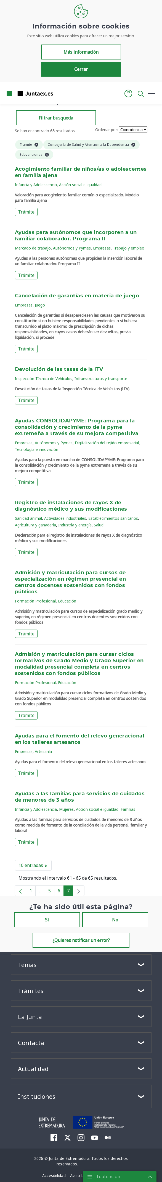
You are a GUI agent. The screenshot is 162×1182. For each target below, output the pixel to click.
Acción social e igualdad (80, 184)
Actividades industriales (65, 518)
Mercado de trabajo (33, 248)
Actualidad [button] (33, 1068)
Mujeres (66, 809)
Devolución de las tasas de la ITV (59, 369)
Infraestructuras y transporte (101, 378)
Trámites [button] (30, 990)
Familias (128, 809)
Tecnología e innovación (36, 449)
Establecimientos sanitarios (113, 518)
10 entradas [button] (35, 866)
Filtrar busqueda (56, 118)
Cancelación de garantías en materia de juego (77, 295)
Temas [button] (27, 964)
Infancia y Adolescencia (36, 184)
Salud (98, 525)
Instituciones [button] (36, 1096)
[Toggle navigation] (60, 93)
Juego (40, 305)
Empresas (102, 248)
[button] (128, 93)
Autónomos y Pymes (72, 248)
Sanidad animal (28, 518)
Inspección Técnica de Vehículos (43, 378)
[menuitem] (54, 1137)
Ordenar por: (106, 129)
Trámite (26, 212)
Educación (67, 601)
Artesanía (43, 751)
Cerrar (81, 69)
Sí (47, 920)
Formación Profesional (35, 601)
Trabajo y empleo (128, 248)
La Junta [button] (30, 1016)
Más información (81, 52)
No (115, 920)
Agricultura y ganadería (35, 525)
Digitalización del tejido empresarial (107, 442)
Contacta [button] (31, 1042)
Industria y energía (75, 525)
